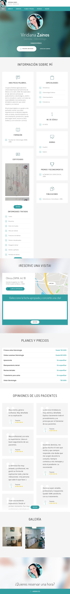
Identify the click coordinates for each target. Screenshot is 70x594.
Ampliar (51, 283)
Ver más (18, 206)
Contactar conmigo (45, 48)
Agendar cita (35, 591)
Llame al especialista (15, 289)
